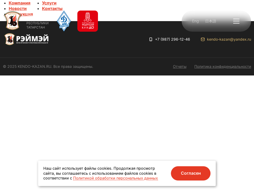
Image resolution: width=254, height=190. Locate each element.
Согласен (191, 173)
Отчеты (179, 66)
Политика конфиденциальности (222, 66)
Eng (195, 21)
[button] (236, 21)
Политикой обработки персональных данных (115, 178)
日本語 (210, 21)
